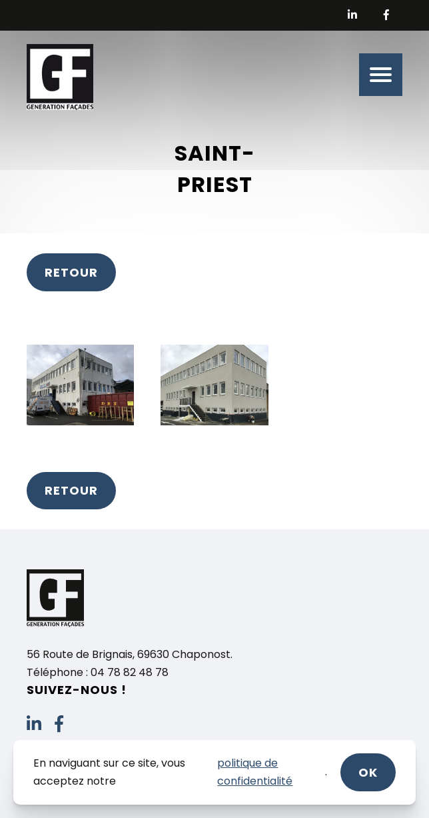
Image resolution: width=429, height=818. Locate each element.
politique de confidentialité (254, 771)
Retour (71, 272)
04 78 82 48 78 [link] (130, 672)
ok (368, 772)
